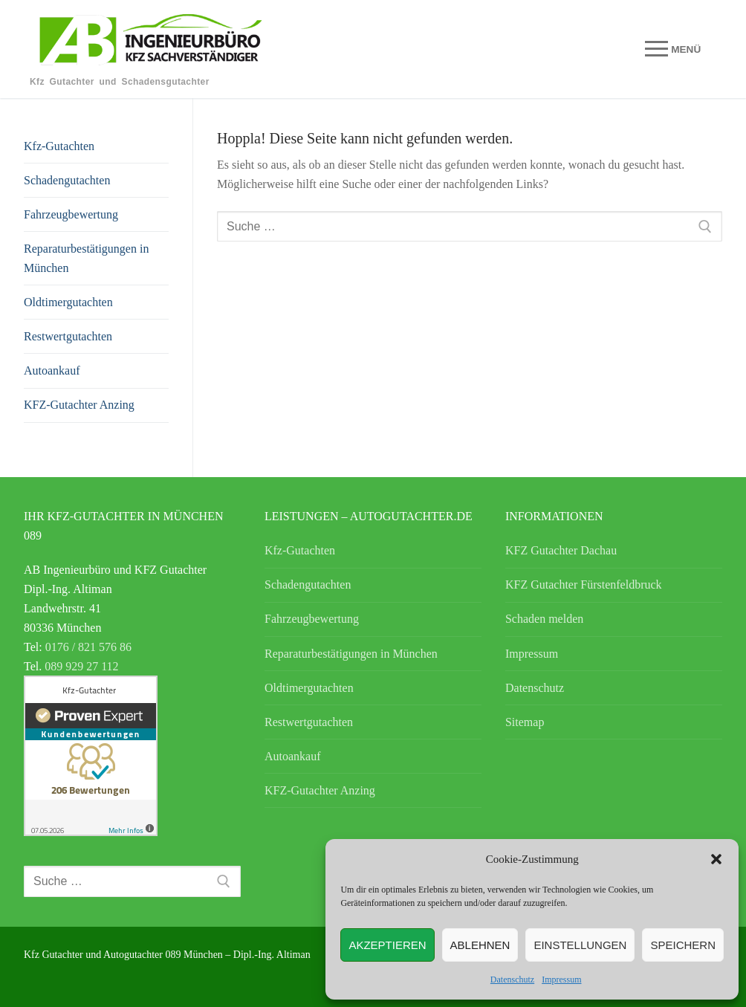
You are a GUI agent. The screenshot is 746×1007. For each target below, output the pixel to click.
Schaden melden (544, 618)
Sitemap (524, 722)
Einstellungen (579, 945)
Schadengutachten (67, 180)
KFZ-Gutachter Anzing (79, 404)
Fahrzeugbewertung (71, 214)
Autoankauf (52, 370)
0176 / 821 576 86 (88, 647)
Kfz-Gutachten (59, 146)
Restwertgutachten (68, 336)
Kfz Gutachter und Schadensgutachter (120, 82)
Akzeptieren (387, 945)
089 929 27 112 (81, 666)
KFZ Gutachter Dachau (561, 550)
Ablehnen (480, 945)
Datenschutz (512, 979)
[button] (716, 859)
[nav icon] (672, 49)
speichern (683, 945)
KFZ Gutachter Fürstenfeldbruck (583, 584)
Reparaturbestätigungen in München (86, 258)
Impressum (561, 979)
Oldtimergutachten (68, 302)
